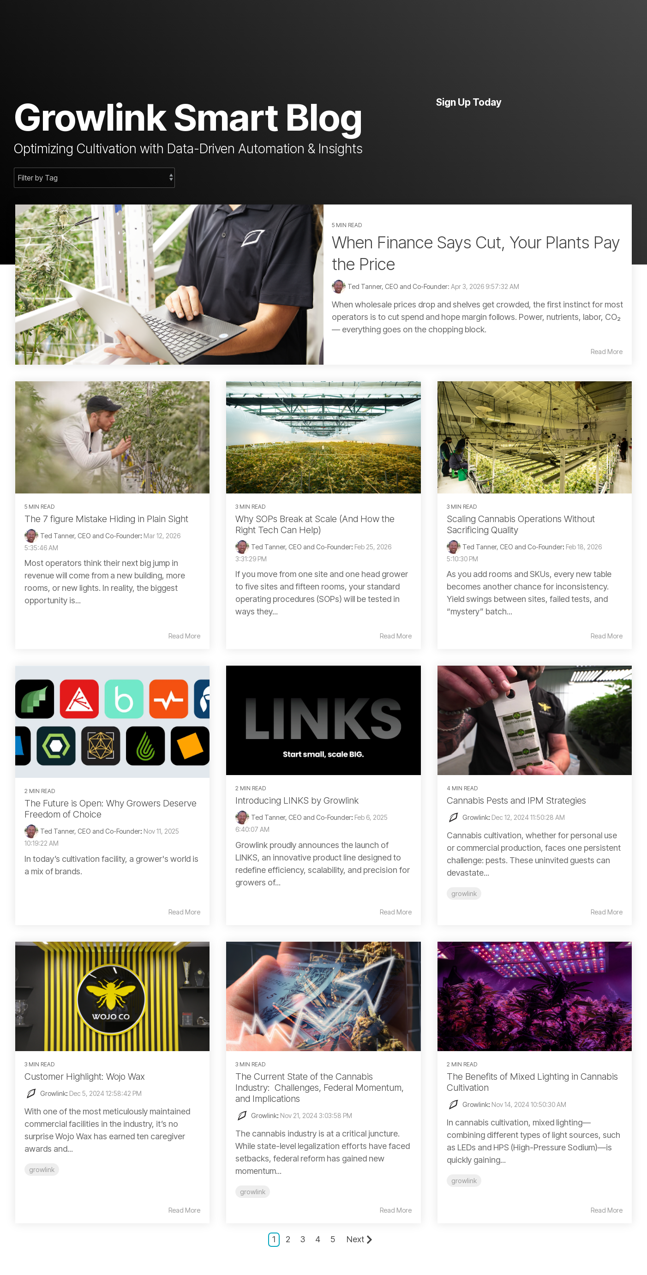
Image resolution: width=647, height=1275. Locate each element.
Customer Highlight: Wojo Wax (84, 1076)
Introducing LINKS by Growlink (297, 800)
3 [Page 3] (302, 1239)
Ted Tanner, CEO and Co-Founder (90, 536)
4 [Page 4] (317, 1239)
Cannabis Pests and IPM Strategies (516, 800)
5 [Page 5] (332, 1239)
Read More (607, 351)
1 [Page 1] (274, 1239)
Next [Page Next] (359, 1239)
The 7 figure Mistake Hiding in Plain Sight (106, 518)
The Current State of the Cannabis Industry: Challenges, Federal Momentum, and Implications (319, 1087)
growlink (464, 893)
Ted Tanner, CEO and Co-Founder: (399, 286)
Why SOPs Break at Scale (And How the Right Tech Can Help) (315, 524)
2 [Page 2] (288, 1239)
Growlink (475, 817)
